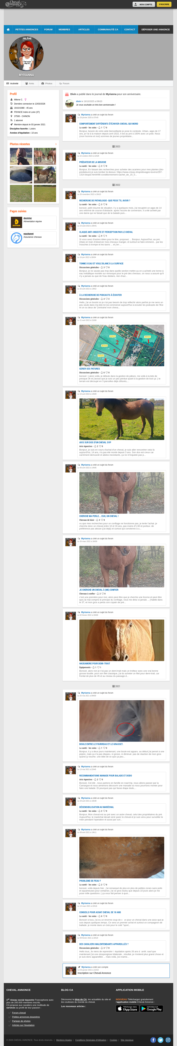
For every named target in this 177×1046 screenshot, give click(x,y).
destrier (28, 218)
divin (78, 101)
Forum (48, 29)
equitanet (29, 233)
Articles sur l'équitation (23, 1025)
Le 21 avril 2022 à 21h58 (86, 320)
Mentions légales (64, 1040)
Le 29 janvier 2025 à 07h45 (87, 118)
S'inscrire (164, 4)
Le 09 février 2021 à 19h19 (87, 938)
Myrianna (85, 114)
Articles (84, 29)
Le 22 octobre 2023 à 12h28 (88, 156)
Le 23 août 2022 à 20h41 (87, 226)
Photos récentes (33, 144)
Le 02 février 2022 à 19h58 (87, 615)
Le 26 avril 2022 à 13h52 (86, 289)
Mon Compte (146, 4)
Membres (64, 29)
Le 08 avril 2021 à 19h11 (86, 832)
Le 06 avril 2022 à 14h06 (86, 468)
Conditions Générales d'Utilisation (90, 1040)
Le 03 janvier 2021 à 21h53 (88, 970)
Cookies (113, 1040)
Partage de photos (21, 1021)
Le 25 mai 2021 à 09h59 (86, 696)
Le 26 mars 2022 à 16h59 (87, 541)
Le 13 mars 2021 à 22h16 (87, 906)
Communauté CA (108, 29)
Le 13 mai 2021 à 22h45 (86, 769)
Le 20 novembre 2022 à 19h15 (89, 194)
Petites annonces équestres (26, 1017)
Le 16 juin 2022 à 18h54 (86, 257)
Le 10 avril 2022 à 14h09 (86, 394)
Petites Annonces (26, 29)
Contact (129, 29)
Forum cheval (19, 1012)
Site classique (127, 1040)
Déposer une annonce (156, 29)
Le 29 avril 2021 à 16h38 (86, 801)
